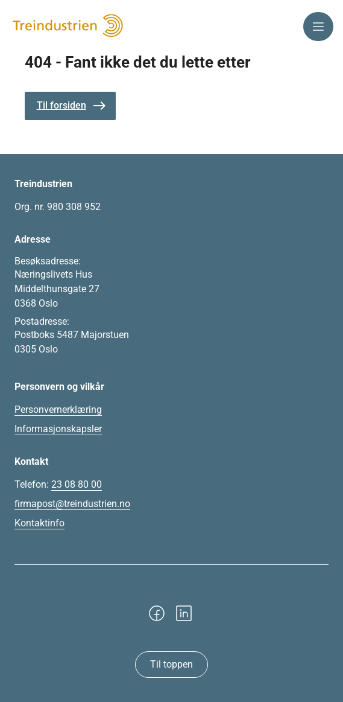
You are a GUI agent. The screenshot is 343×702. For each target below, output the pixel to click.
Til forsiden (61, 105)
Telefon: (58, 485)
